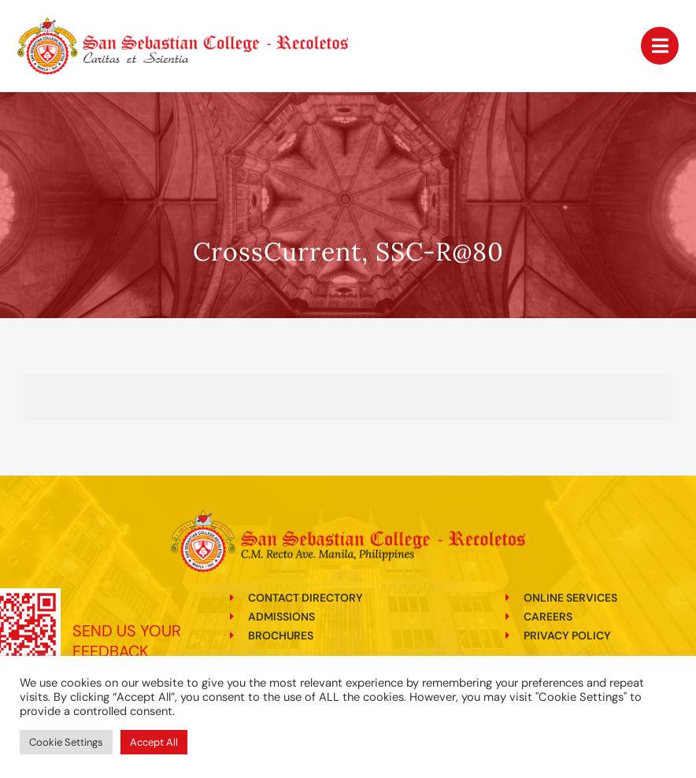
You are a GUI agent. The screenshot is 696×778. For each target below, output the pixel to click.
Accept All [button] (154, 742)
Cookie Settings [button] (66, 742)
